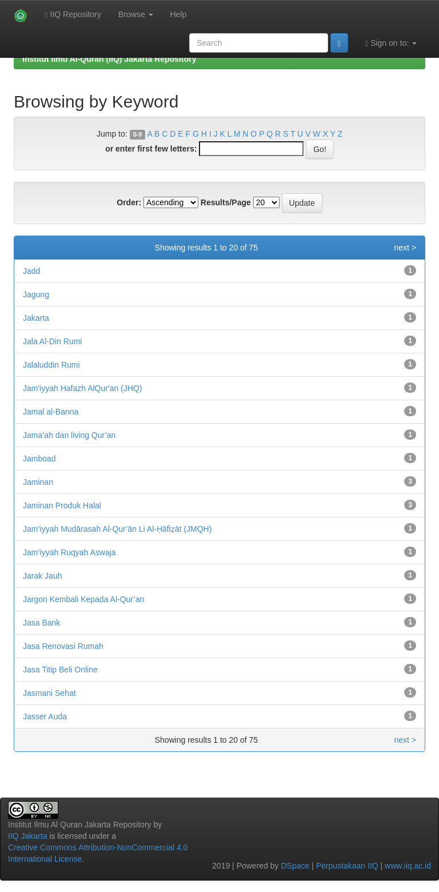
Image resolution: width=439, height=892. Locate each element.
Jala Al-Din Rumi (52, 341)
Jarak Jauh (42, 575)
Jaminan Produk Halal (62, 505)
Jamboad (39, 458)
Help (178, 14)
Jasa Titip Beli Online (60, 669)
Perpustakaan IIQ (347, 865)
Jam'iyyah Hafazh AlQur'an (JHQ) (82, 388)
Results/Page (226, 202)
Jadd (31, 271)
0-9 (137, 134)
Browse (135, 14)
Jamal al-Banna (50, 411)
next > (405, 247)
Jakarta (36, 317)
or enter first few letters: (151, 148)
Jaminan (38, 482)
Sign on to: (391, 43)
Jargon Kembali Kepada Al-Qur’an (83, 599)
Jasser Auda (45, 716)
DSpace (295, 865)
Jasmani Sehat (49, 693)
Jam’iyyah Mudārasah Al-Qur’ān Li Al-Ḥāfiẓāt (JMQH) (117, 528)
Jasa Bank (41, 622)
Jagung (36, 294)
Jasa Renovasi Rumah (63, 646)
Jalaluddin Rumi (51, 364)
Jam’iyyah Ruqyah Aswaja (69, 552)
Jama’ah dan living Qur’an (69, 435)
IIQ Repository (73, 14)
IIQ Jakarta (27, 836)
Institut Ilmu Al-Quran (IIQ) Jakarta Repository (109, 58)
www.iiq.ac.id (408, 865)
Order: (129, 202)
